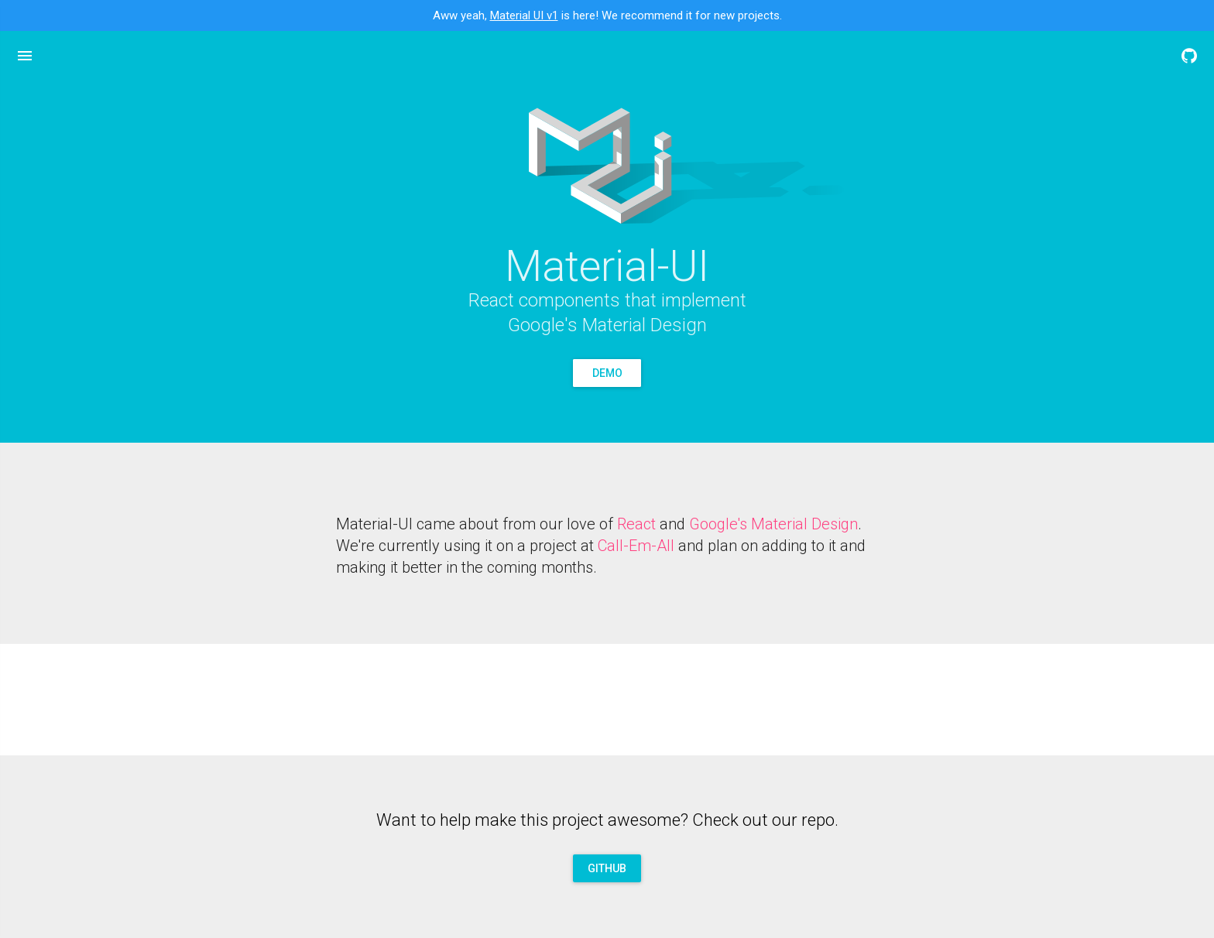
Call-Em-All (636, 545)
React (636, 524)
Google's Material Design (773, 524)
